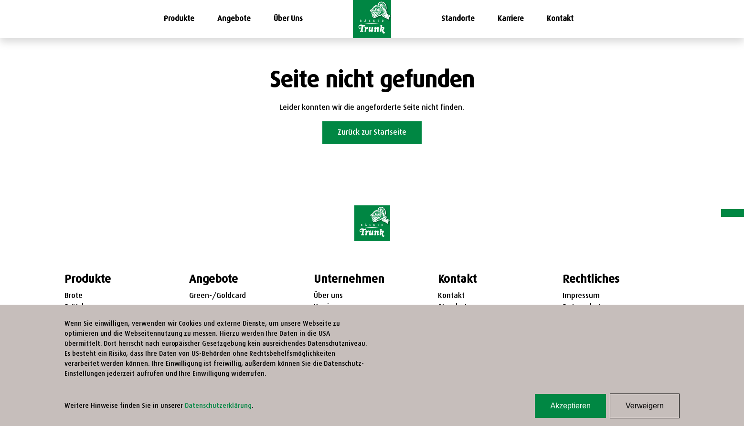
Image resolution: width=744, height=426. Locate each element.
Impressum (581, 296)
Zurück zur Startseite (372, 133)
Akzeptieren (570, 406)
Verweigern (645, 406)
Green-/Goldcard (217, 296)
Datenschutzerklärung (218, 406)
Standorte (458, 19)
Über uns (328, 296)
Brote (73, 296)
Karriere (511, 19)
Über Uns (288, 19)
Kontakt (560, 19)
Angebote (234, 19)
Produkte (179, 19)
